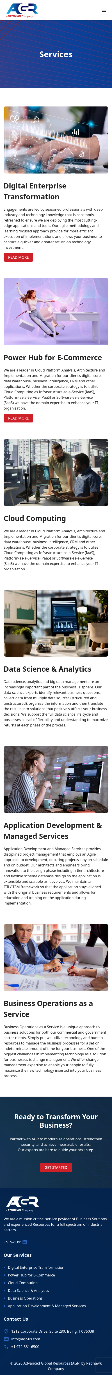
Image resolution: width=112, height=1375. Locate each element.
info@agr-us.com (25, 1338)
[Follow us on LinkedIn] (25, 1242)
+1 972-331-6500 (25, 1346)
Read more (18, 257)
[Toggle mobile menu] (103, 10)
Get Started (56, 1167)
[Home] (22, 10)
